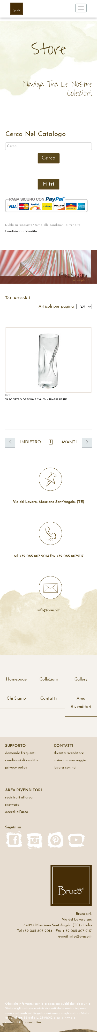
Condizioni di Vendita (21, 231)
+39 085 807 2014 (37, 931)
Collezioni (49, 679)
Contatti (48, 699)
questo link (33, 1022)
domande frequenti (20, 753)
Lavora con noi (65, 768)
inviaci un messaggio (70, 760)
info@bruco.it (49, 610)
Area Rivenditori (81, 703)
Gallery (80, 679)
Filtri (48, 184)
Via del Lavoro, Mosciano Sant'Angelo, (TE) (48, 502)
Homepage (16, 679)
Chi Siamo (16, 699)
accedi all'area (16, 812)
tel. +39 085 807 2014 (31, 556)
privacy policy (16, 768)
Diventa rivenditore (69, 753)
